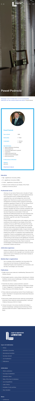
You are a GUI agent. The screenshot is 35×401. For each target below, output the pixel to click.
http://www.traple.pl (9, 167)
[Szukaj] (29, 4)
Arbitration (4, 368)
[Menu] (33, 4)
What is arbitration (7, 371)
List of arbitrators (7, 358)
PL (1, 4)
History (4, 347)
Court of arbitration (12, 98)
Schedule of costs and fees (9, 387)
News (2, 396)
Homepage (3, 98)
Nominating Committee (8, 353)
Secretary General (7, 356)
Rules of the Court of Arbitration (11, 379)
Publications (6, 361)
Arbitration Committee (8, 350)
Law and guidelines (7, 381)
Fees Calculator (6, 390)
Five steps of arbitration (9, 373)
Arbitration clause (7, 376)
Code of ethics (6, 384)
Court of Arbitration (7, 345)
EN (3, 4)
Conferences (6, 399)
